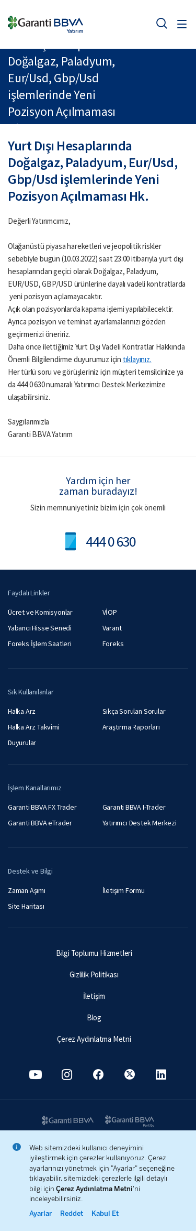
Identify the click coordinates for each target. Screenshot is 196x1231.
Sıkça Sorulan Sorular (134, 711)
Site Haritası (26, 906)
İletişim (94, 996)
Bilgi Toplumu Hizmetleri (94, 953)
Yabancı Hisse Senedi (40, 628)
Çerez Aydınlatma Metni (94, 1039)
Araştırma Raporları (131, 727)
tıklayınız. (137, 359)
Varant (112, 628)
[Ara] (161, 23)
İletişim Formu (123, 890)
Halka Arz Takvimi (34, 727)
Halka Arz (22, 711)
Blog (94, 1017)
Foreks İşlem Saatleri (40, 643)
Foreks (113, 643)
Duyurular (22, 742)
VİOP (109, 612)
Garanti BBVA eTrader (40, 822)
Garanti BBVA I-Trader (134, 807)
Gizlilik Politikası (94, 974)
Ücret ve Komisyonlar (40, 612)
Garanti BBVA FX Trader (42, 807)
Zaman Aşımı (26, 890)
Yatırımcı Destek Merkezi (139, 822)
